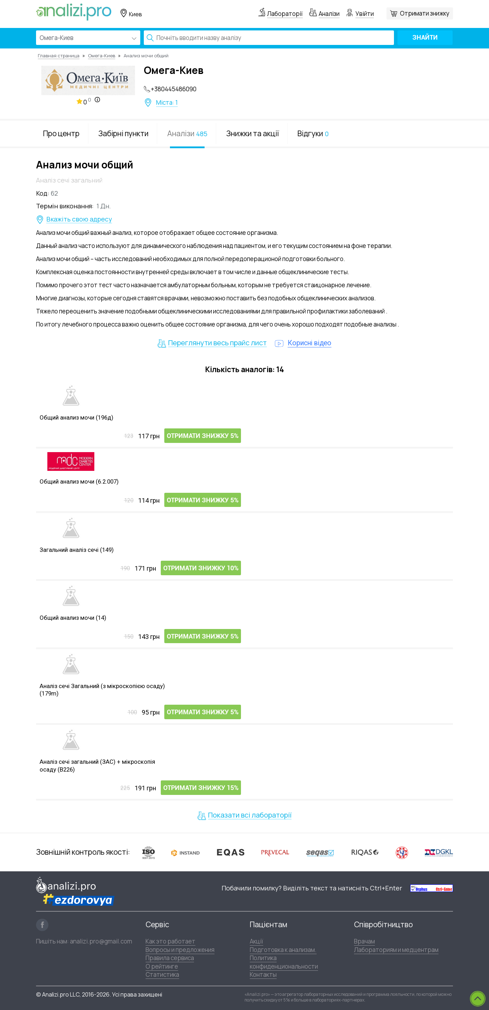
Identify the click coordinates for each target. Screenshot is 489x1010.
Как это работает (170, 941)
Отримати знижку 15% (200, 788)
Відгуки (313, 133)
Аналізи (329, 14)
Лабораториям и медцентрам (396, 949)
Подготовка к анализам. (283, 949)
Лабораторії (285, 14)
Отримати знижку (424, 13)
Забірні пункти (123, 133)
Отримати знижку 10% (200, 568)
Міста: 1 (167, 102)
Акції (256, 941)
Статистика (162, 974)
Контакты (263, 974)
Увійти (364, 14)
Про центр (61, 133)
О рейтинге (162, 966)
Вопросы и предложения (180, 949)
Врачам (364, 941)
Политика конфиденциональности (284, 961)
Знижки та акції (252, 133)
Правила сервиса (170, 957)
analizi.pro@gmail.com (101, 941)
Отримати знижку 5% (202, 436)
